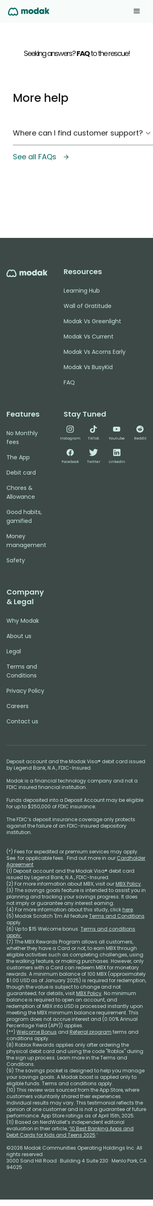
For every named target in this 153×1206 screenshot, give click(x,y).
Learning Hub (82, 291)
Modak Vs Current (89, 336)
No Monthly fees (22, 437)
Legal (13, 651)
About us (18, 636)
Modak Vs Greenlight (92, 321)
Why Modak (22, 621)
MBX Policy (128, 883)
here (127, 909)
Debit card (21, 473)
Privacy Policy (25, 691)
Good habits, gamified (24, 516)
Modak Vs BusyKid (88, 367)
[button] (137, 11)
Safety (15, 560)
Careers (17, 706)
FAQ (69, 382)
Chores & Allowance (20, 492)
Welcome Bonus (37, 1031)
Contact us (22, 721)
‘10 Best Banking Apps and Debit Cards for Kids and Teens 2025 (70, 1131)
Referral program (91, 1031)
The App (18, 457)
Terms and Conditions (21, 671)
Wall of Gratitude (88, 306)
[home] (29, 11)
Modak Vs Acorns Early (95, 352)
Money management (26, 540)
